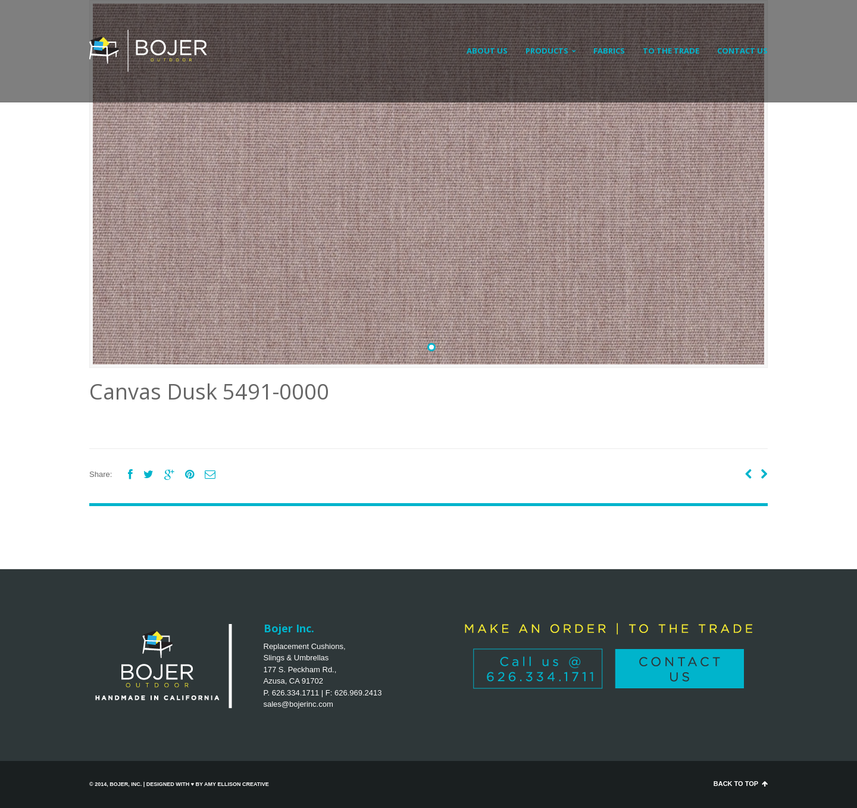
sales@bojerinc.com (298, 704)
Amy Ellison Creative (236, 784)
